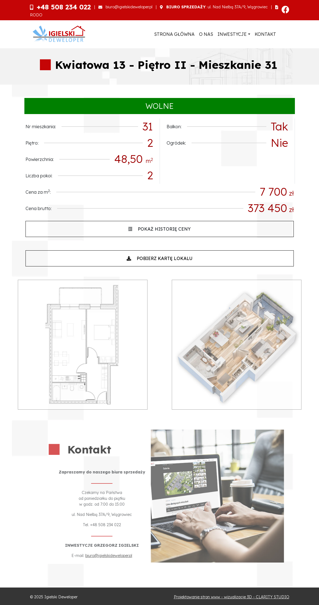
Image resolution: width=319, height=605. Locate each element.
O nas (206, 34)
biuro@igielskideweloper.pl (129, 6)
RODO (36, 14)
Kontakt (265, 34)
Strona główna (174, 34)
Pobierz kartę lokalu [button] (159, 258)
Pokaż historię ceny (159, 229)
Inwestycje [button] (232, 34)
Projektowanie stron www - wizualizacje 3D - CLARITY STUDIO (231, 596)
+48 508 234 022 (64, 7)
